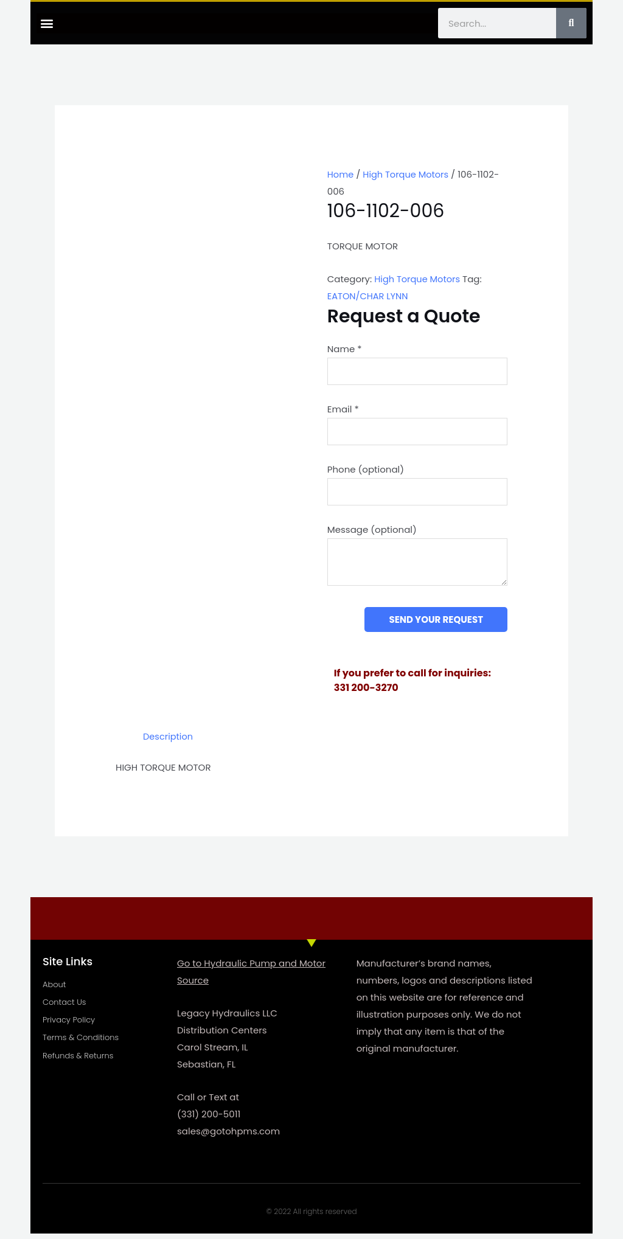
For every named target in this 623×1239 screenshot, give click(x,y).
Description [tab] (169, 742)
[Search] (571, 23)
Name (344, 348)
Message (372, 534)
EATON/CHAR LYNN (369, 296)
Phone (365, 472)
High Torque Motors (408, 174)
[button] (47, 23)
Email (343, 410)
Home (341, 174)
